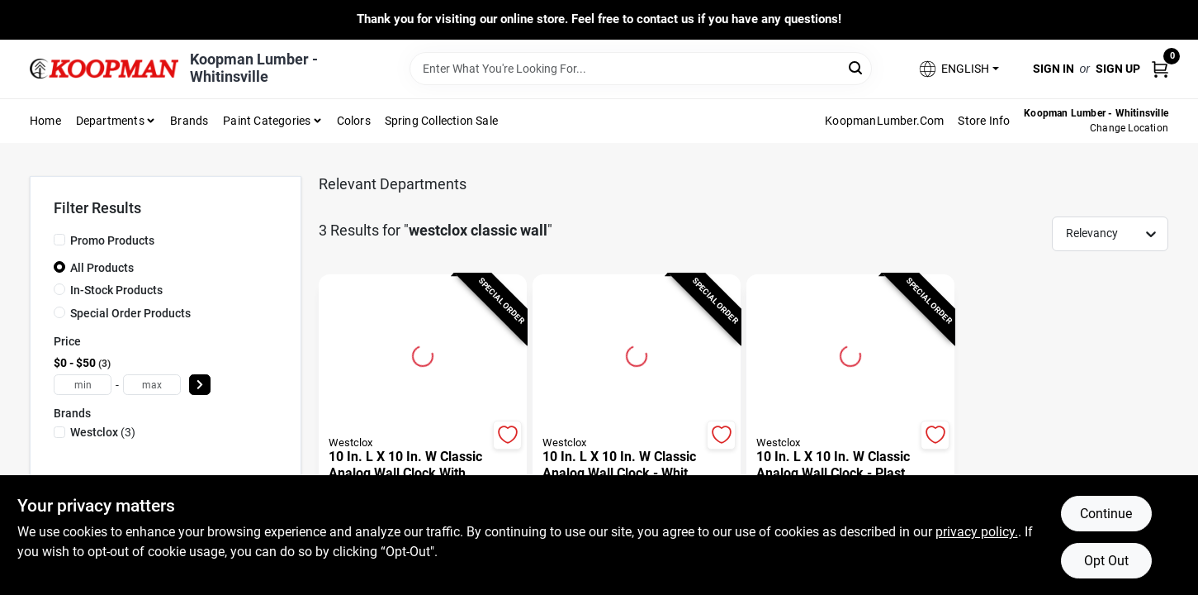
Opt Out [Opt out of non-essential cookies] (1106, 561)
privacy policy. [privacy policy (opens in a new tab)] (976, 532)
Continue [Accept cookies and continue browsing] (1106, 513)
